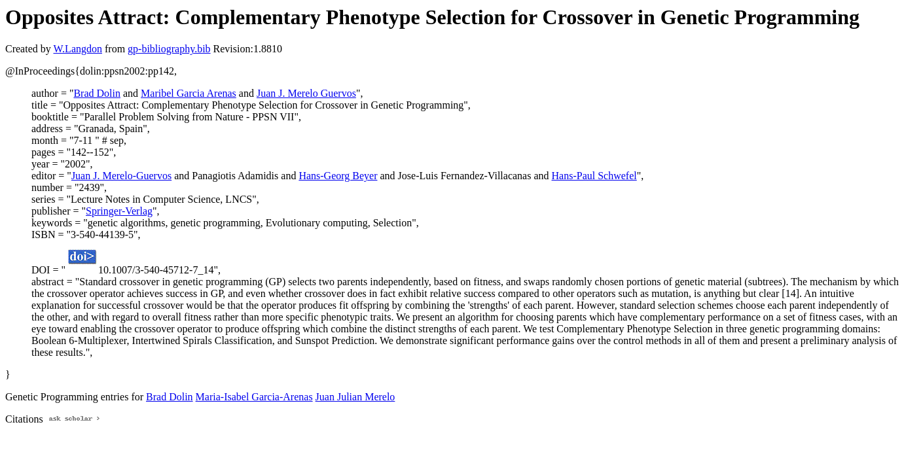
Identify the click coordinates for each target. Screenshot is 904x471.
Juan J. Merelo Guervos (306, 93)
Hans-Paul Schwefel (594, 175)
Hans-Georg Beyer (337, 175)
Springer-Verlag (119, 211)
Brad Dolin (96, 93)
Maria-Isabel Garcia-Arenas (254, 396)
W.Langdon (77, 48)
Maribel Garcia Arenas (188, 93)
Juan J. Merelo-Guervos (121, 175)
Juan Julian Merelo (355, 396)
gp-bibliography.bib (169, 48)
